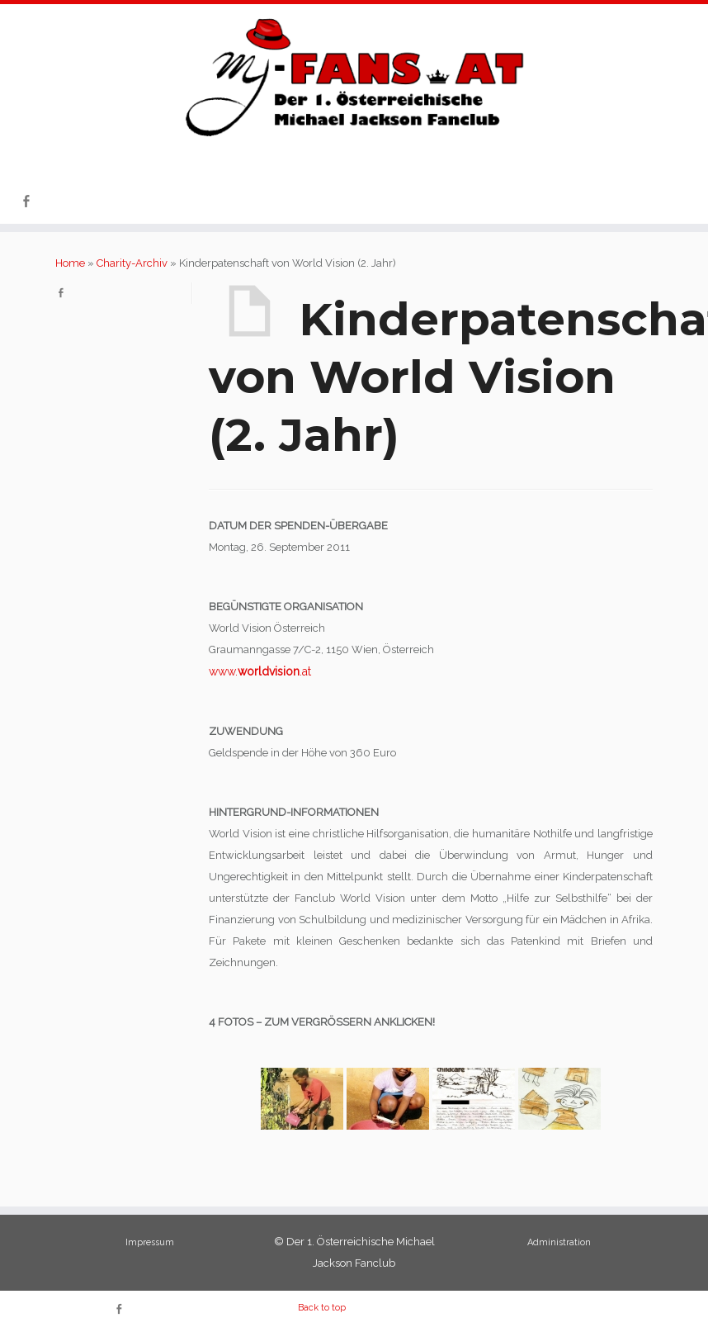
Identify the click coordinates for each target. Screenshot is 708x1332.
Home (70, 263)
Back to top (322, 1307)
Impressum (149, 1242)
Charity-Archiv (132, 263)
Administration (559, 1242)
